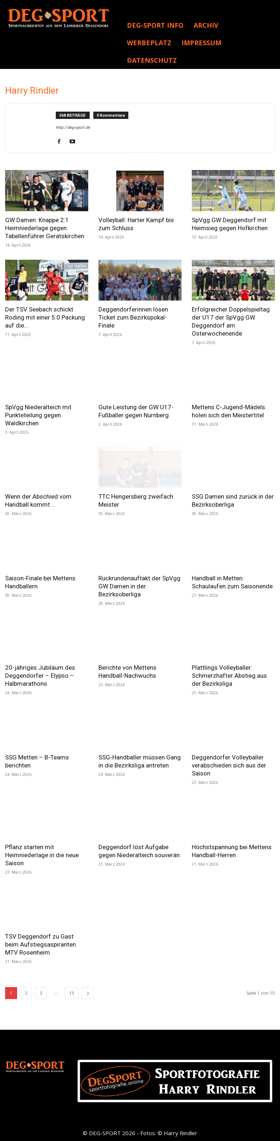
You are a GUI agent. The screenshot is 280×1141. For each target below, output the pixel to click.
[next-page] (88, 993)
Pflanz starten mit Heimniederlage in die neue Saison (42, 855)
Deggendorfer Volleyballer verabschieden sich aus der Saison (229, 765)
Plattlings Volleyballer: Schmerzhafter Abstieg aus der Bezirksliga (229, 675)
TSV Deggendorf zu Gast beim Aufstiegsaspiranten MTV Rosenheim (40, 944)
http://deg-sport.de (73, 127)
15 (71, 993)
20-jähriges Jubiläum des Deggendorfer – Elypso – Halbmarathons (40, 675)
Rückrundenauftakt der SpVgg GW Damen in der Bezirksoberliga (139, 586)
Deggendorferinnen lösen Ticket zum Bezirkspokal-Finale (133, 317)
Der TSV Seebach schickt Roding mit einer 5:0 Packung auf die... (45, 317)
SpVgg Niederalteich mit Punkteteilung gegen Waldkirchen (38, 415)
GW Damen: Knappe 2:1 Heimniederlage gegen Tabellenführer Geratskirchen (44, 228)
